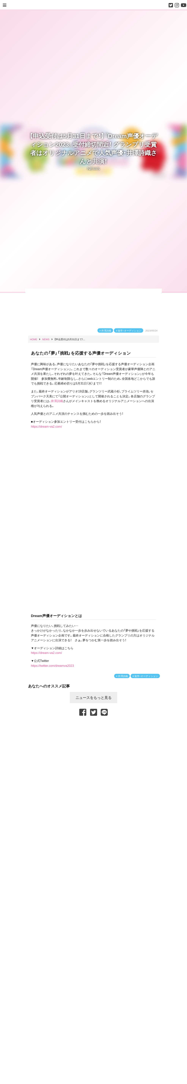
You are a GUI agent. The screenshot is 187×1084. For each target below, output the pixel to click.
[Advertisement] (93, 726)
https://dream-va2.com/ (46, 426)
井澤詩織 (106, 330)
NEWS (93, 168)
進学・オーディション (129, 330)
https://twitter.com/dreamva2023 (52, 665)
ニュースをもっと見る (93, 697)
